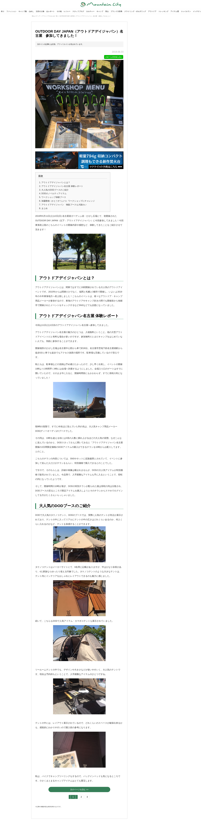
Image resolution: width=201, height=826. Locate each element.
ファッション (11, 11)
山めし (31, 11)
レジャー (67, 11)
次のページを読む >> (79, 790)
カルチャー (90, 11)
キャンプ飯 (22, 11)
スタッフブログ (78, 11)
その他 (59, 11)
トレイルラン (186, 11)
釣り (2, 11)
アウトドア (152, 11)
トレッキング (163, 11)
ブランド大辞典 (116, 11)
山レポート (50, 11)
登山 (107, 11)
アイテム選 (174, 11)
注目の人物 (40, 11)
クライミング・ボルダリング (135, 11)
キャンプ (100, 11)
